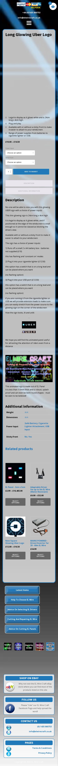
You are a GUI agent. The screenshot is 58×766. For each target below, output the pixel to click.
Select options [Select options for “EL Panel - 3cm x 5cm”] (15, 502)
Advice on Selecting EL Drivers (22, 609)
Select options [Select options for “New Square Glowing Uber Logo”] (15, 555)
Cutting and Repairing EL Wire (22, 619)
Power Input (9, 148)
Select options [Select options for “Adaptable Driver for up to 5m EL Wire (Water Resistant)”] (40, 502)
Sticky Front (9, 158)
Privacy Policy (45, 753)
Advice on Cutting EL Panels (22, 629)
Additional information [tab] (29, 191)
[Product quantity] (8, 172)
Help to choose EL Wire (22, 599)
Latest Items (22, 590)
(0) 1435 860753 (44, 726)
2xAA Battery (31, 423)
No (26, 436)
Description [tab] (29, 183)
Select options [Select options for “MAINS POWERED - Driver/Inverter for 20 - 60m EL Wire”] (40, 555)
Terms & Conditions (42, 748)
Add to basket (31, 172)
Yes (30, 436)
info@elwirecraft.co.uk (40, 731)
